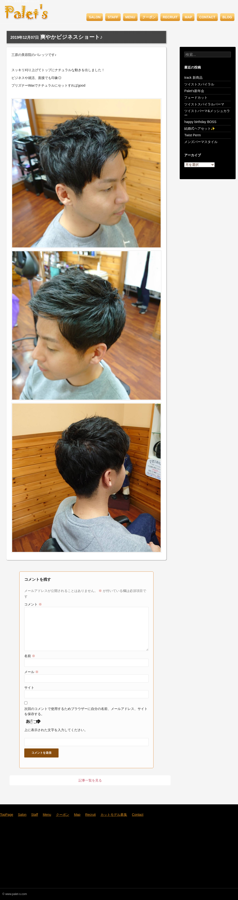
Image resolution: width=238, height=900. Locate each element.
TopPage (6, 814)
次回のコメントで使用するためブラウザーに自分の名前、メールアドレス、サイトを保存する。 (86, 711)
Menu (130, 17)
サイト (29, 687)
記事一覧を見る (90, 780)
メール (31, 672)
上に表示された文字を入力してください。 (56, 730)
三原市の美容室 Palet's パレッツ (22, 1)
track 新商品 (193, 77)
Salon (94, 17)
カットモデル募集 (113, 814)
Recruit (170, 17)
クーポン (149, 17)
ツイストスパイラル (199, 84)
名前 (29, 656)
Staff (113, 17)
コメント (33, 604)
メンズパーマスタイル (201, 142)
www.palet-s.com (16, 894)
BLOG (227, 17)
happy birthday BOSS (200, 122)
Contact (207, 17)
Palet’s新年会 (194, 91)
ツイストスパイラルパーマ (204, 104)
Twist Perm (192, 135)
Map (188, 17)
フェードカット (196, 97)
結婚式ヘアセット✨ (199, 128)
